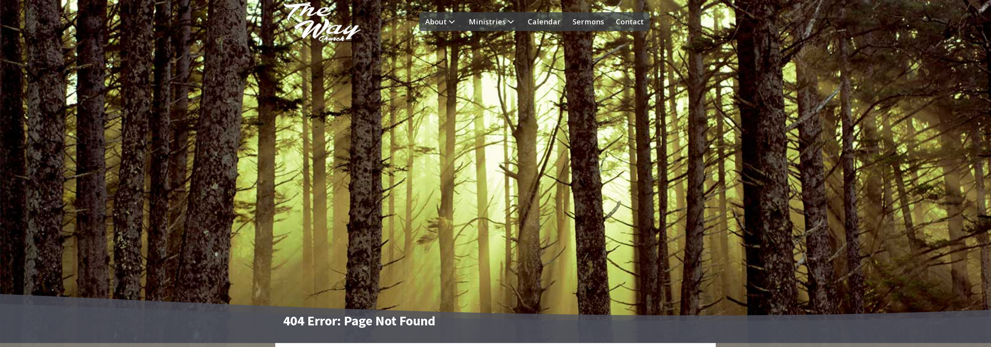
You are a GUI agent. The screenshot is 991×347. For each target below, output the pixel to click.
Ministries (492, 22)
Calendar (544, 21)
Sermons (588, 21)
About (441, 22)
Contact (630, 21)
